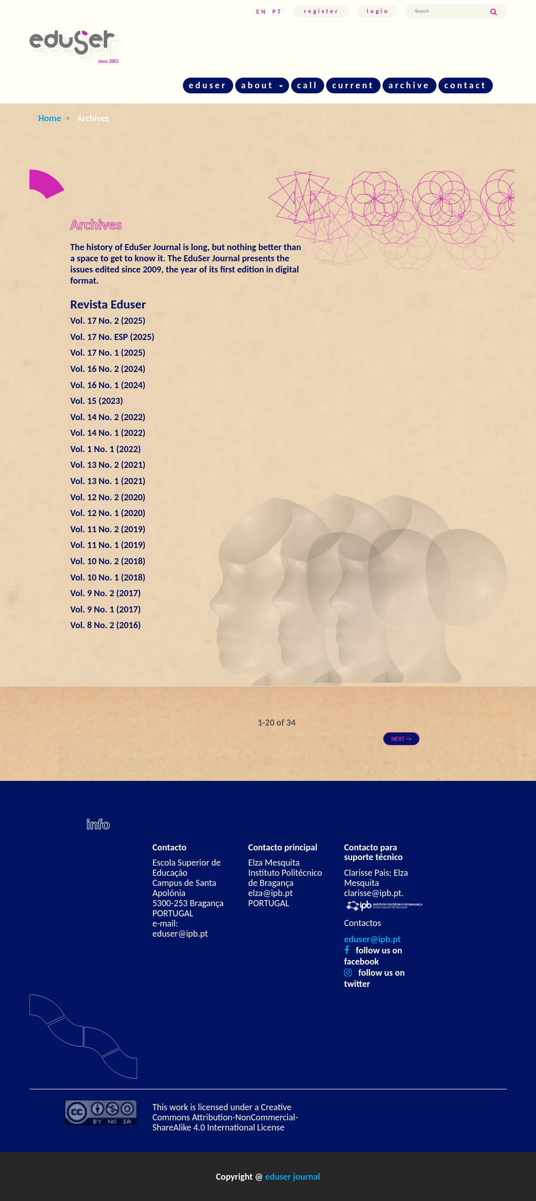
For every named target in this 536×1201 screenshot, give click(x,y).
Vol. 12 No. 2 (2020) (107, 497)
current (353, 85)
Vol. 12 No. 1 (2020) (107, 513)
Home (50, 118)
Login (378, 11)
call (307, 85)
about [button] (262, 85)
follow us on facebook (373, 956)
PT (277, 11)
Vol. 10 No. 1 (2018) (107, 577)
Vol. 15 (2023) (96, 400)
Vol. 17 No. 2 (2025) (107, 320)
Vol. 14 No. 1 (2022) (107, 432)
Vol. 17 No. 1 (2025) (107, 352)
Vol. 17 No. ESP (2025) (112, 336)
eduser (208, 85)
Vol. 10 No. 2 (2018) (107, 561)
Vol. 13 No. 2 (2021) (107, 464)
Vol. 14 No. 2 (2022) (107, 417)
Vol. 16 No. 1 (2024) (107, 385)
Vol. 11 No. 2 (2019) (107, 529)
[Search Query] (447, 11)
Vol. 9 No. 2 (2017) (105, 593)
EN (261, 11)
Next (401, 738)
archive (409, 85)
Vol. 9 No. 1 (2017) (105, 609)
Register (321, 11)
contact (466, 85)
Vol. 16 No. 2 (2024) (107, 368)
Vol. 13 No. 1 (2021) (107, 481)
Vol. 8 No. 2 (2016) (105, 625)
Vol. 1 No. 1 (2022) (105, 449)
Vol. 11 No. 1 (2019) (107, 545)
